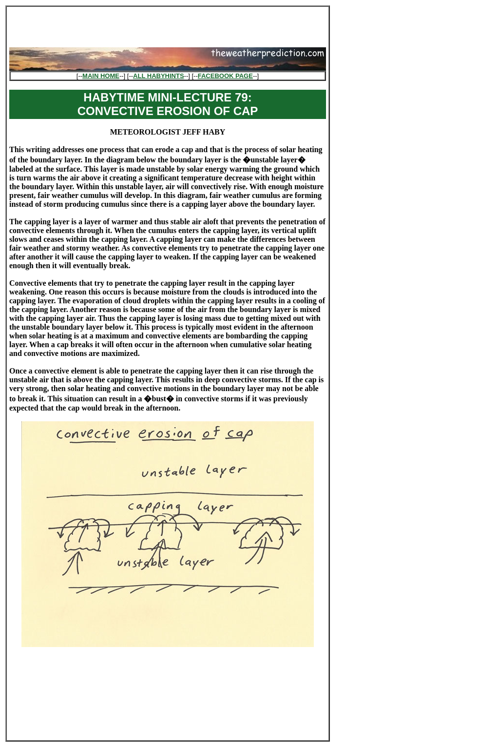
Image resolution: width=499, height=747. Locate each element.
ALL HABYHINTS (158, 75)
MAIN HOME (100, 75)
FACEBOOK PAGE (225, 75)
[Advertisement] (168, 24)
